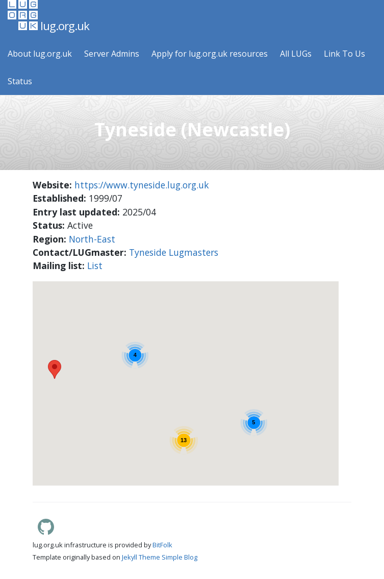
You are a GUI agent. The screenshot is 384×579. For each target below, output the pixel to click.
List (95, 265)
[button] (78, 369)
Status (20, 81)
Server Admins (111, 53)
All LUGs (296, 53)
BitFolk (162, 544)
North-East (92, 239)
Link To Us (344, 53)
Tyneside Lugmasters (173, 252)
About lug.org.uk (40, 53)
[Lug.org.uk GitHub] (46, 532)
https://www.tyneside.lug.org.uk (141, 185)
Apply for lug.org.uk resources (209, 53)
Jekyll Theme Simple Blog (159, 557)
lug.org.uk (48, 17)
